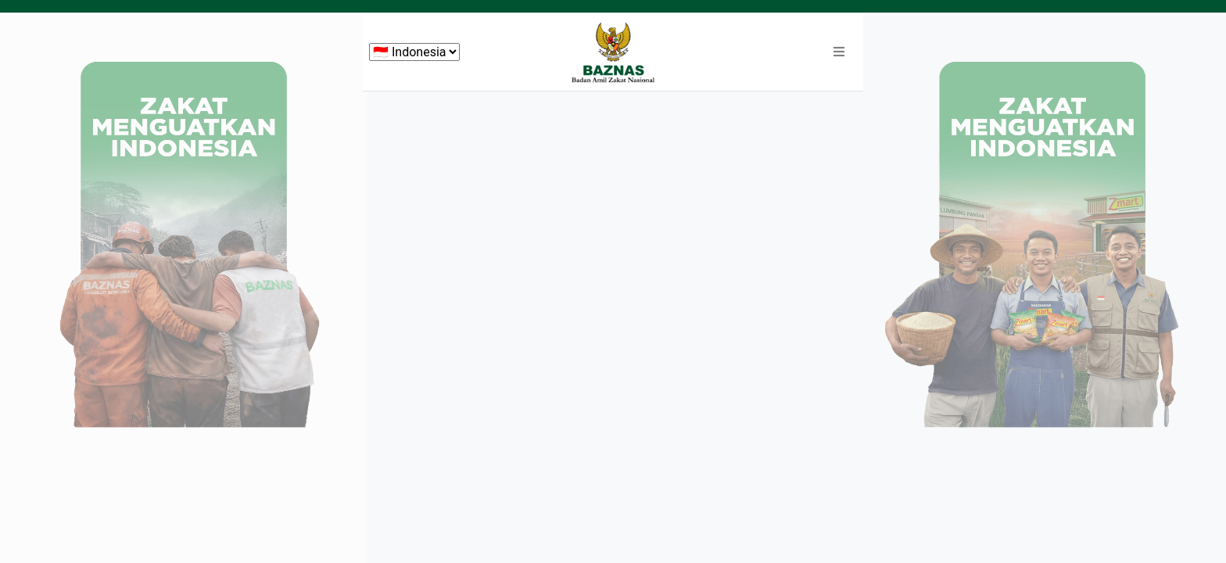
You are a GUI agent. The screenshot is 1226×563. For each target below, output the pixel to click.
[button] (839, 52)
